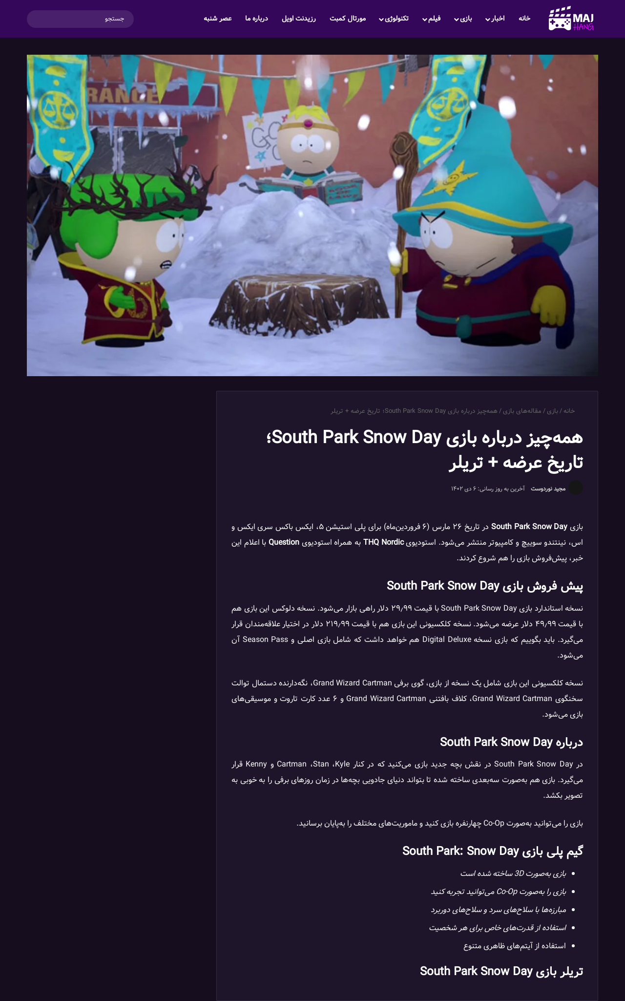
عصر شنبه (217, 18)
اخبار (497, 18)
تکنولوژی (397, 18)
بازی (466, 18)
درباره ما (256, 18)
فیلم (434, 18)
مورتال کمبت (348, 18)
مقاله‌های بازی (522, 411)
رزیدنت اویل (299, 18)
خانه (524, 18)
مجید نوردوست (548, 488)
